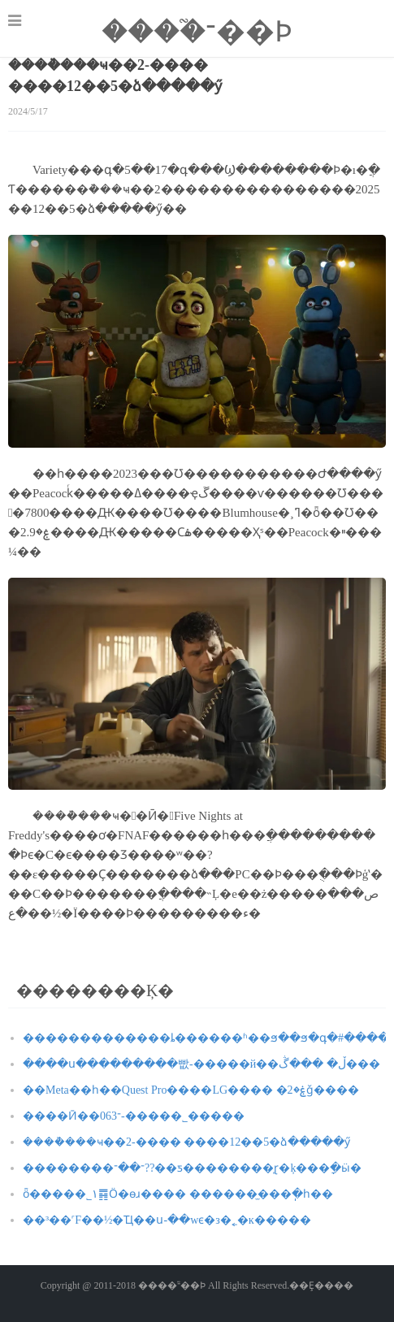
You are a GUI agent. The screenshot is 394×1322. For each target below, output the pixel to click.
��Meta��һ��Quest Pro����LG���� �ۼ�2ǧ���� (191, 1090)
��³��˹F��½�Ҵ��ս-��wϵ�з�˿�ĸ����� (167, 1220)
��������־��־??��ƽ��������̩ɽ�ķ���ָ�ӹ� (192, 1168)
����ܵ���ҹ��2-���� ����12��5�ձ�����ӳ (186, 1142)
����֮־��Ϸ (197, 31)
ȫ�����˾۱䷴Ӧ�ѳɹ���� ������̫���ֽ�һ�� (178, 1194)
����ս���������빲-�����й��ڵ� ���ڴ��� (201, 1064)
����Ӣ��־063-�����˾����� (134, 1116)
